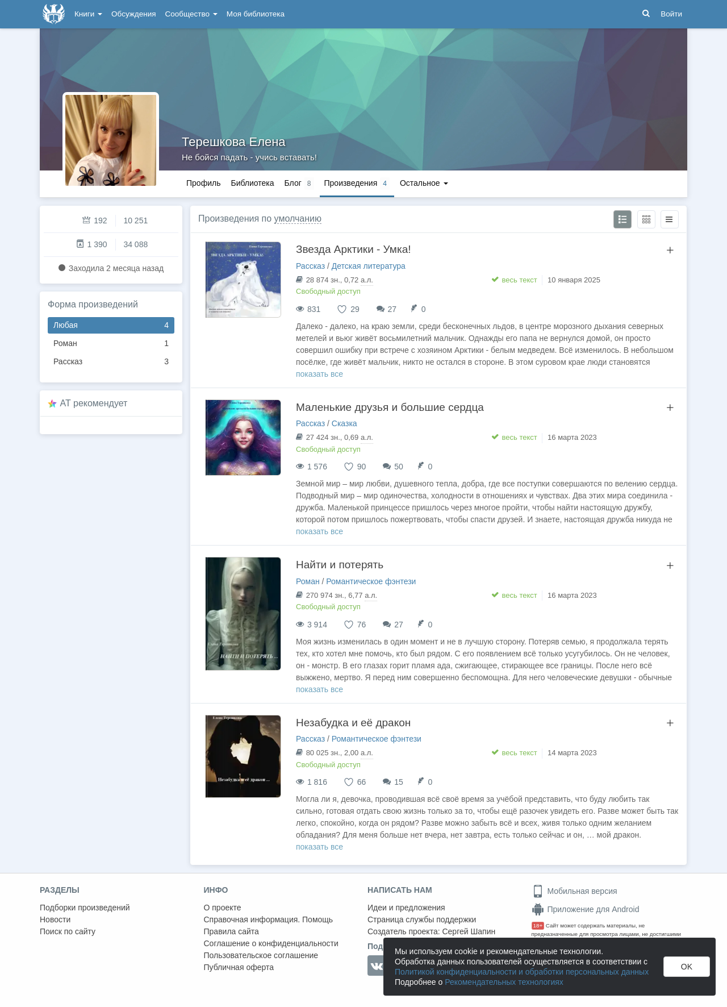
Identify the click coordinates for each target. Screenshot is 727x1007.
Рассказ (111, 362)
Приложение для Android (586, 909)
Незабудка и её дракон (353, 723)
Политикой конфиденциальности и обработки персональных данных (522, 971)
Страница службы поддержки (421, 919)
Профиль (203, 183)
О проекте (222, 907)
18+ (538, 925)
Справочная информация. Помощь (268, 919)
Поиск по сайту (67, 931)
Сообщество (191, 14)
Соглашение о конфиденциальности (271, 943)
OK (686, 966)
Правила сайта (231, 931)
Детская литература (369, 266)
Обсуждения (133, 14)
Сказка (344, 423)
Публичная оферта (239, 967)
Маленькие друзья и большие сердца (390, 407)
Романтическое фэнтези (371, 581)
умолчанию (297, 218)
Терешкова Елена (234, 142)
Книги (88, 14)
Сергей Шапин (468, 931)
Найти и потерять (339, 565)
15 (398, 782)
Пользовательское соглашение (261, 955)
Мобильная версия (574, 891)
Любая (111, 325)
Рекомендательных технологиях (504, 982)
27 (392, 309)
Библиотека (252, 183)
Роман (111, 343)
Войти (671, 14)
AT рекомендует (94, 403)
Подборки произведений (85, 907)
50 (398, 466)
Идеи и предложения (406, 907)
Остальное (424, 183)
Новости (55, 919)
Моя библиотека (256, 14)
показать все (319, 373)
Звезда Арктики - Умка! (353, 249)
